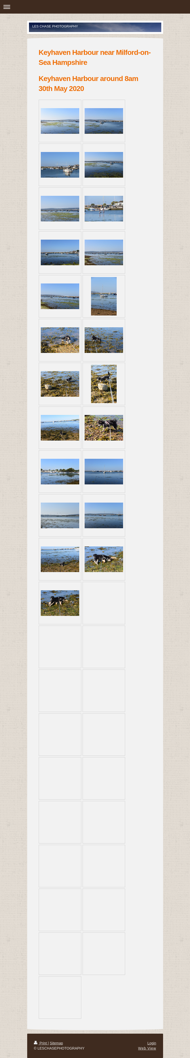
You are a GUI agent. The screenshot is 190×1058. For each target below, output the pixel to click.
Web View (147, 1048)
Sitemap (56, 1043)
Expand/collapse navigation (95, 6)
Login (151, 1043)
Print (41, 1043)
